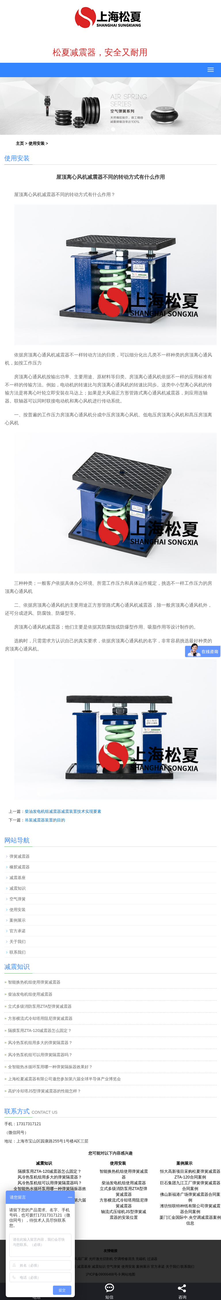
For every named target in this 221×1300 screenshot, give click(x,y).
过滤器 (152, 1259)
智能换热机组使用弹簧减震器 (34, 982)
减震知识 (17, 888)
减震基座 (17, 877)
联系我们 (17, 952)
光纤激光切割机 (101, 1259)
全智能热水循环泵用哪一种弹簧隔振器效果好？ (50, 1066)
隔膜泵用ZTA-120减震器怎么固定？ (40, 1030)
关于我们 (17, 941)
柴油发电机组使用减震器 (30, 994)
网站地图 (128, 1274)
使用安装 (36, 143)
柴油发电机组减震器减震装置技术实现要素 (63, 811)
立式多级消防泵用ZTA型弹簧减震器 (40, 1006)
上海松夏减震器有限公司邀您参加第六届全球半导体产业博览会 (64, 1079)
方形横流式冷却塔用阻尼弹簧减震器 (40, 1018)
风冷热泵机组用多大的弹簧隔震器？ (40, 1042)
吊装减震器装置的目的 (45, 820)
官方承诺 (17, 931)
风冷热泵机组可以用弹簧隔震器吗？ (40, 1054)
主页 (20, 143)
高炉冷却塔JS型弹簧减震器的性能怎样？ (44, 1091)
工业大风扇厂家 (76, 1259)
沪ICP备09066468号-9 (103, 1274)
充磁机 (141, 1259)
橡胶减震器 (19, 867)
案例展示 (17, 920)
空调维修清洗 (124, 1259)
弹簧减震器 (19, 856)
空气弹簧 (17, 899)
